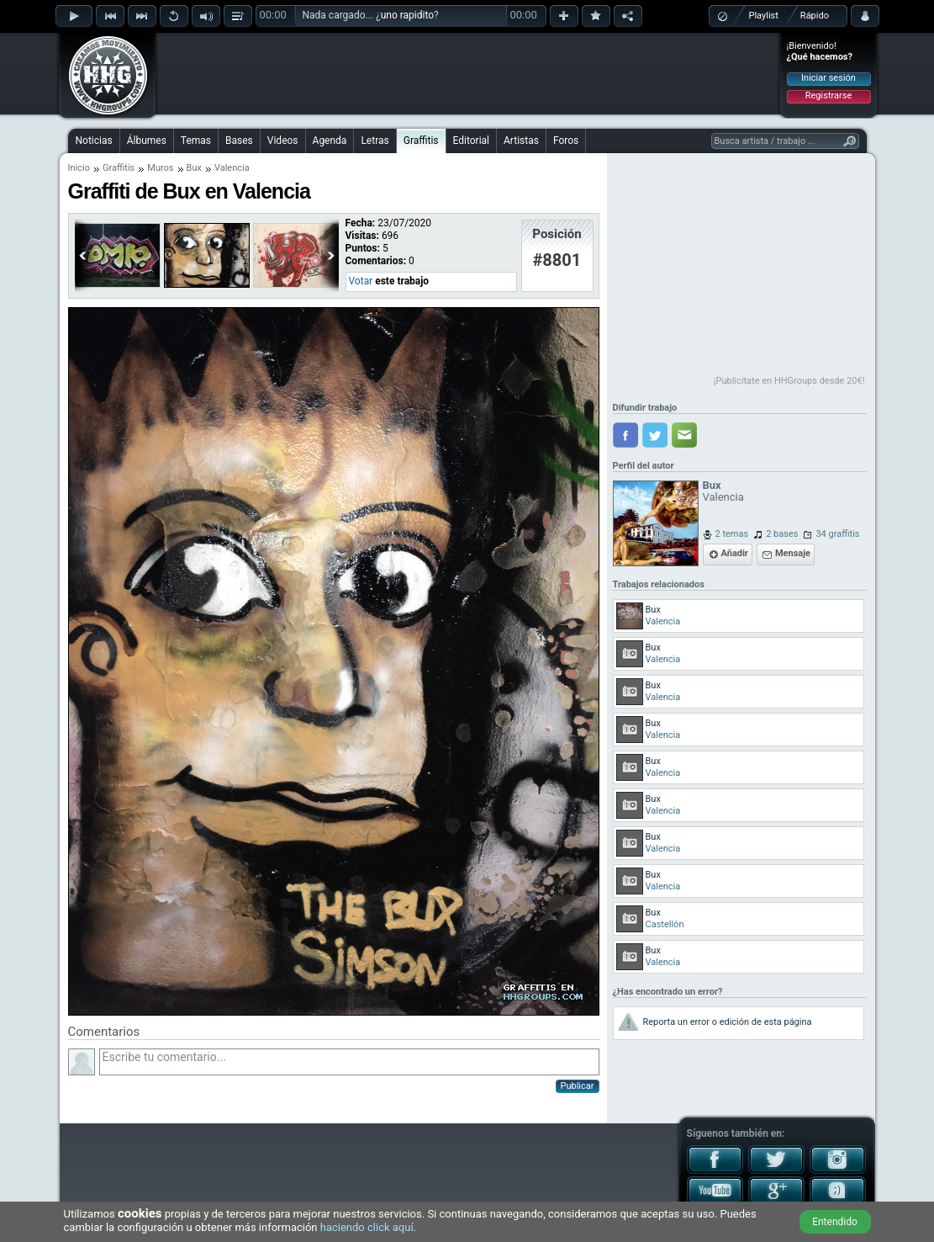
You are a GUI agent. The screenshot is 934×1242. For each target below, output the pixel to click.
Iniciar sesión (828, 77)
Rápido (814, 15)
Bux (194, 167)
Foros (565, 140)
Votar (361, 281)
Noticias (94, 140)
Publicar (577, 1085)
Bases (239, 140)
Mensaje (792, 553)
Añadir (734, 553)
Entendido (834, 1222)
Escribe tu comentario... (349, 1061)
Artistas (521, 140)
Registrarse (828, 95)
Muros (160, 167)
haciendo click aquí (367, 1227)
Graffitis (421, 140)
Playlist (763, 15)
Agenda (330, 140)
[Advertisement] (468, 73)
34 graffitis (837, 533)
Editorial (471, 140)
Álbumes (146, 140)
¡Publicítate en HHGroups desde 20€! (789, 380)
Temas (196, 140)
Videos (282, 140)
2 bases (782, 533)
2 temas (732, 533)
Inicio (79, 167)
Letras (374, 140)
